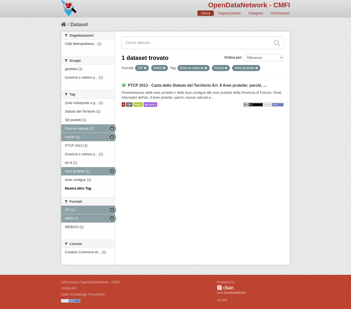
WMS (138, 104)
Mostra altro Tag (78, 188)
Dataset (79, 24)
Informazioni (280, 13)
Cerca (205, 13)
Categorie (255, 13)
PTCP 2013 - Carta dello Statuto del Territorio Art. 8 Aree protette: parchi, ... (197, 85)
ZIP (129, 104)
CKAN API (69, 288)
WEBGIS (150, 104)
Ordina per (233, 57)
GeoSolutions (235, 293)
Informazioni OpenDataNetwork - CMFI (90, 282)
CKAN (225, 287)
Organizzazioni (229, 13)
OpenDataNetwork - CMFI (249, 5)
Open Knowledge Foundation (83, 294)
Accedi (222, 300)
